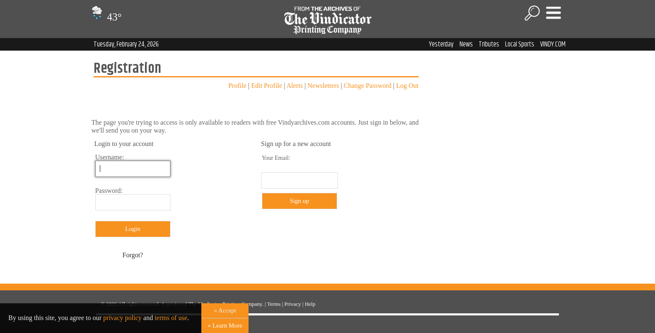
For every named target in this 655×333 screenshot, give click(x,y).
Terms (273, 304)
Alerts (295, 85)
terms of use (171, 317)
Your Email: (276, 158)
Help (310, 304)
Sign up (299, 200)
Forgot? (132, 255)
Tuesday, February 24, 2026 (126, 44)
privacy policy (122, 317)
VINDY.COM (553, 44)
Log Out (407, 85)
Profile (237, 85)
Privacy (292, 304)
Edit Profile (266, 85)
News (466, 44)
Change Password (367, 85)
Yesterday (441, 44)
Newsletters (323, 85)
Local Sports (519, 44)
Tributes (489, 44)
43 (105, 17)
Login (132, 228)
